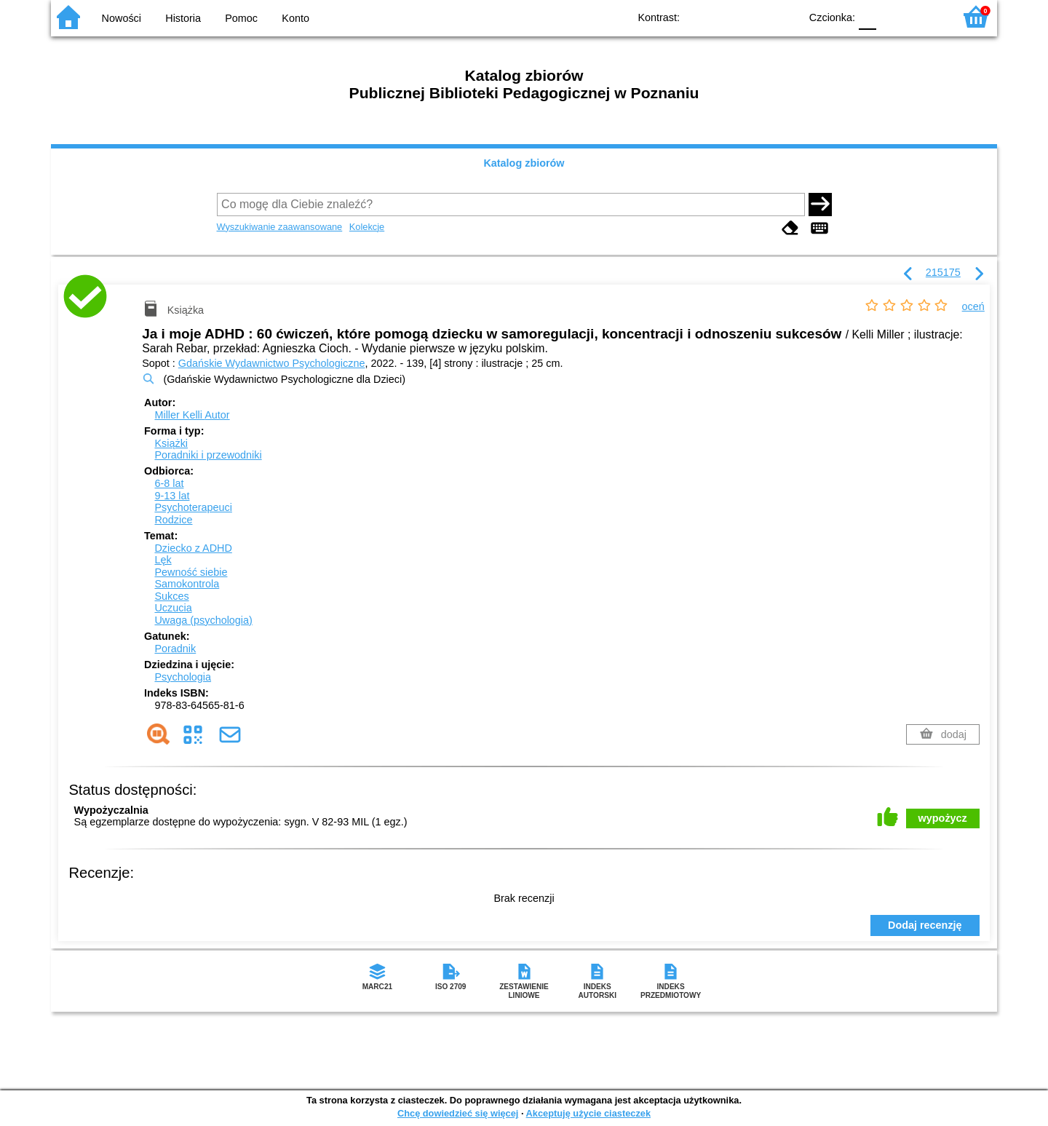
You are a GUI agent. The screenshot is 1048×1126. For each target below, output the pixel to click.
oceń (973, 306)
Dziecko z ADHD (192, 548)
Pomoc (241, 18)
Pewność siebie (190, 572)
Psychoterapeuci (192, 507)
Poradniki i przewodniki (207, 455)
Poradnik (175, 648)
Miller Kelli (191, 415)
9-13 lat (171, 495)
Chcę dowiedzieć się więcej (457, 1113)
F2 (926, 16)
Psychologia (182, 677)
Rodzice (173, 520)
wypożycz (942, 818)
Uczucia (172, 608)
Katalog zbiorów (523, 163)
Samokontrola (186, 584)
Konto (295, 18)
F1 (893, 16)
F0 (867, 16)
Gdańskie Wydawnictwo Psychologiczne (271, 363)
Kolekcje (366, 226)
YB (755, 16)
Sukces (171, 596)
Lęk (162, 560)
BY (784, 16)
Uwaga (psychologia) (203, 620)
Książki (171, 443)
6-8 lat (168, 483)
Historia (183, 18)
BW (725, 16)
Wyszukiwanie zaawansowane (280, 226)
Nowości (121, 18)
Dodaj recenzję (925, 925)
